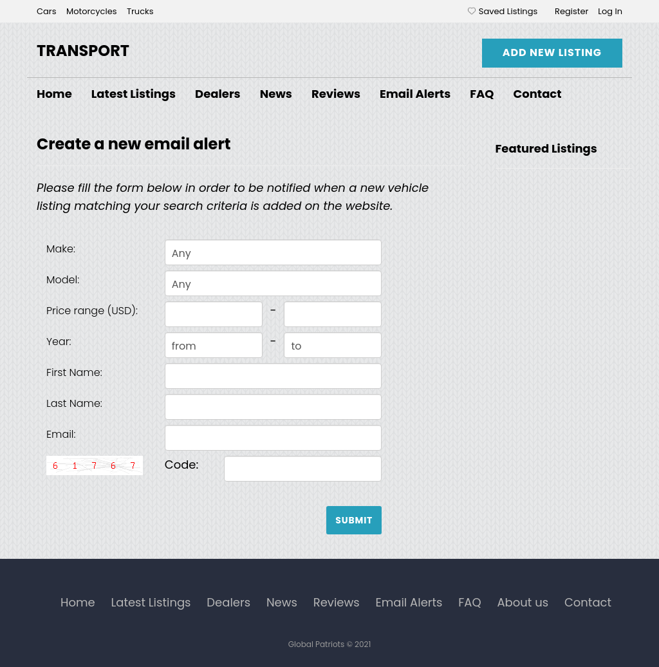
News (276, 94)
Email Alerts (415, 94)
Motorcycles (92, 11)
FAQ (482, 94)
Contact (538, 94)
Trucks (140, 11)
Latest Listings (133, 94)
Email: (61, 434)
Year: (58, 341)
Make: (60, 248)
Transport (83, 50)
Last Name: (74, 403)
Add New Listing (552, 52)
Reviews (335, 94)
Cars (48, 11)
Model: (62, 279)
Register (571, 11)
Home (54, 94)
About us (522, 602)
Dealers (218, 94)
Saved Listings (508, 11)
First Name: (74, 372)
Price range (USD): (92, 310)
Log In (610, 11)
